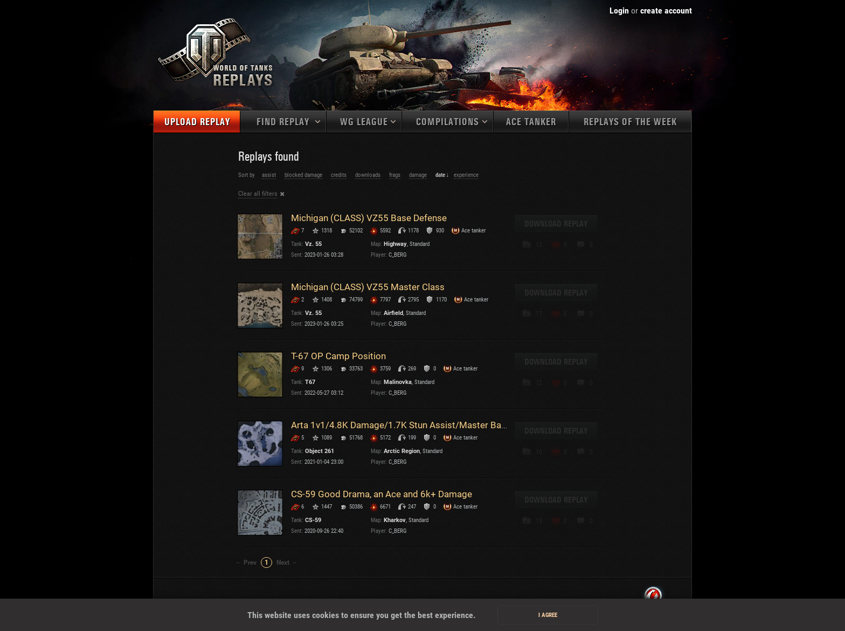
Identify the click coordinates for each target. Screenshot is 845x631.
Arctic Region (402, 451)
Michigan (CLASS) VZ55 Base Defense (369, 217)
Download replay (556, 224)
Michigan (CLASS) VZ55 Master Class (368, 287)
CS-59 (313, 520)
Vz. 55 (313, 244)
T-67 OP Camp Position (338, 356)
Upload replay (197, 122)
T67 (310, 382)
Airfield (393, 313)
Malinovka (398, 382)
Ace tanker (531, 122)
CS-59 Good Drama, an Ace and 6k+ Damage (381, 494)
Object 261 (319, 451)
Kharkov (395, 520)
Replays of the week (630, 122)
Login (619, 10)
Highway (395, 244)
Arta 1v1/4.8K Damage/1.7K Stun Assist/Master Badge (404, 425)
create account (666, 10)
